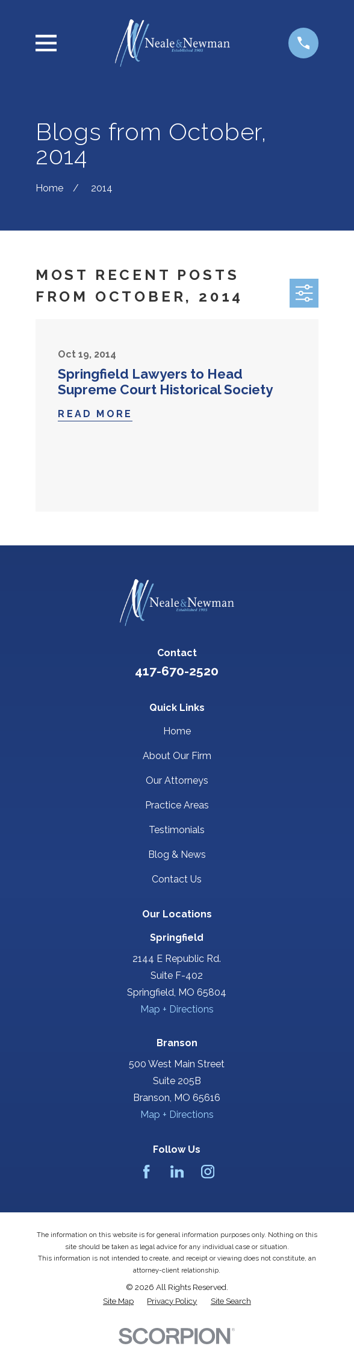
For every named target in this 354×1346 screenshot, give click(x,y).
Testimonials (177, 830)
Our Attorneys (177, 780)
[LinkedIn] (177, 1171)
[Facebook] (146, 1171)
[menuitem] (118, 1301)
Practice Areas (177, 805)
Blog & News (177, 854)
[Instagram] (207, 1171)
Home (177, 731)
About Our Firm (177, 755)
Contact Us (177, 879)
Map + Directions (177, 1009)
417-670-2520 (177, 670)
